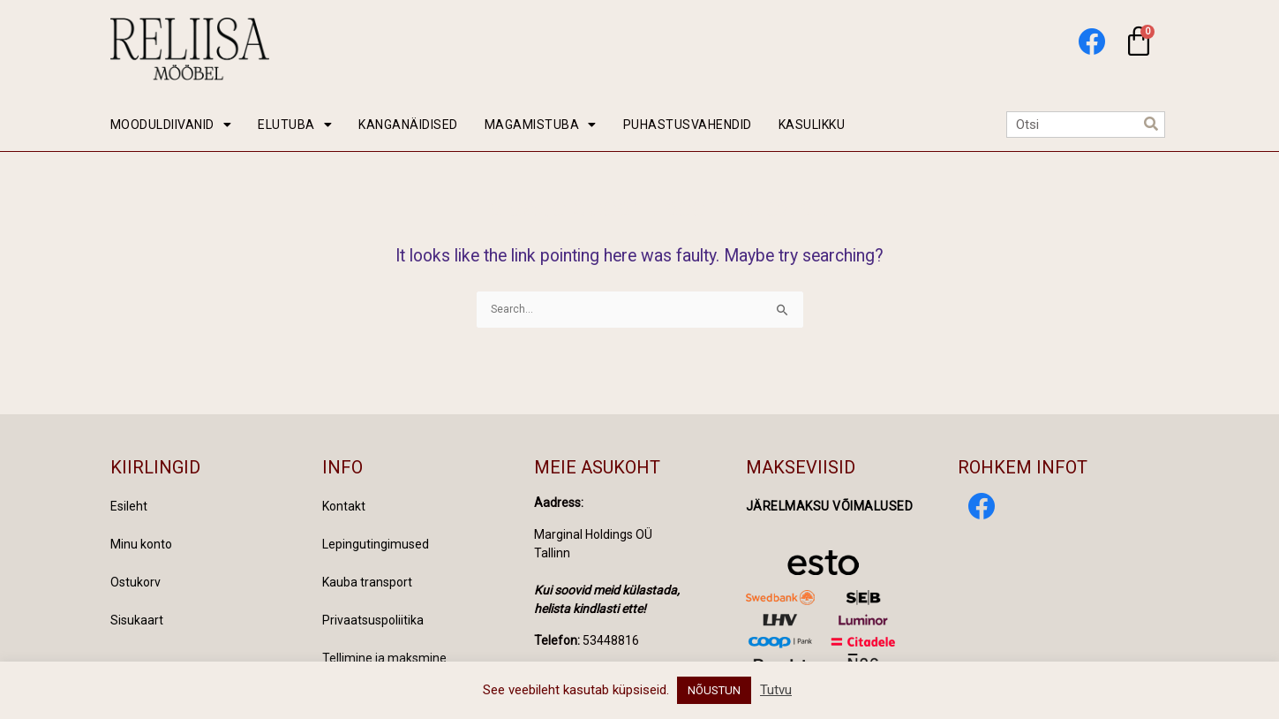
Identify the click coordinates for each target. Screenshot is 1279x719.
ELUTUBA (295, 125)
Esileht (128, 506)
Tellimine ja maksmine (384, 658)
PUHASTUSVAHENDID (687, 124)
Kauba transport (367, 582)
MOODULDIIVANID (171, 125)
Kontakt (343, 506)
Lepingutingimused (375, 544)
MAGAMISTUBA (541, 125)
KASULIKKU (812, 124)
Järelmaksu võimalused (830, 506)
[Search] (1151, 124)
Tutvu (776, 690)
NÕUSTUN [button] (714, 690)
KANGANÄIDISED (408, 124)
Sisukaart (136, 620)
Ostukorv (135, 582)
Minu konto (141, 544)
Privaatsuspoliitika (373, 620)
